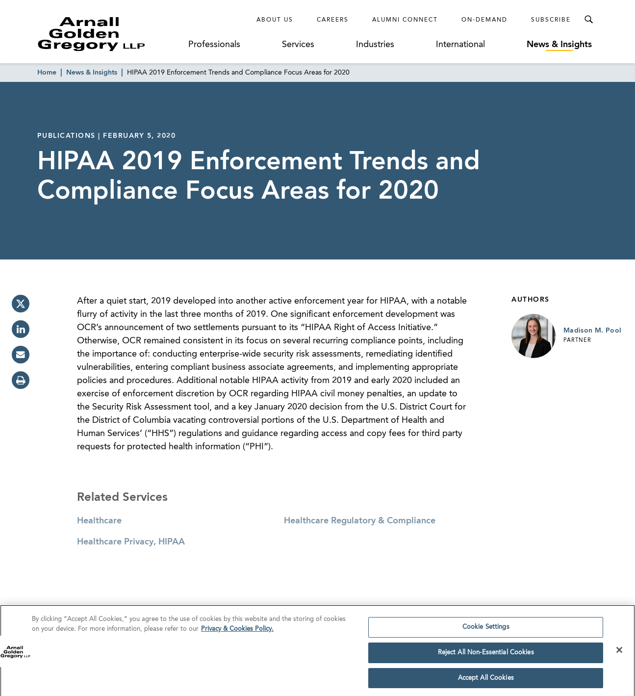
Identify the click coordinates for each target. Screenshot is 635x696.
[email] (20, 354)
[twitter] (20, 303)
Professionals (214, 44)
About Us (274, 20)
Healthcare (99, 520)
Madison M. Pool (592, 330)
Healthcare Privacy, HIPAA (131, 542)
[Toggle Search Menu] (588, 19)
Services (298, 44)
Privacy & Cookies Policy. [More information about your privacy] (237, 632)
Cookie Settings (485, 630)
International (460, 44)
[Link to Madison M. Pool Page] (533, 336)
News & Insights (559, 44)
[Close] (619, 653)
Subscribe (551, 20)
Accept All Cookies (486, 681)
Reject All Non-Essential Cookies (486, 655)
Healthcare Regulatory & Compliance (359, 520)
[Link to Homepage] (109, 34)
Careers (333, 20)
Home (46, 72)
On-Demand (484, 20)
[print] (20, 380)
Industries (375, 44)
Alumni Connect (405, 20)
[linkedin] (20, 329)
